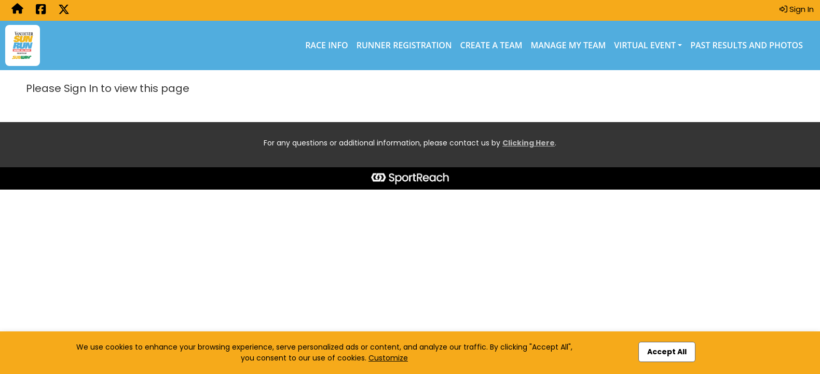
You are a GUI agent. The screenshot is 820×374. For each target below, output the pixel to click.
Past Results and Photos (746, 45)
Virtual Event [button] (645, 45)
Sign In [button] (797, 9)
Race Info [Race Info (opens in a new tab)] (326, 45)
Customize (388, 358)
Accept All (667, 351)
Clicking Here (528, 143)
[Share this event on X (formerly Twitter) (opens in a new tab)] (64, 10)
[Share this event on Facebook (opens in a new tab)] (41, 10)
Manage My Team (568, 45)
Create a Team (491, 45)
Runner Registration (404, 45)
